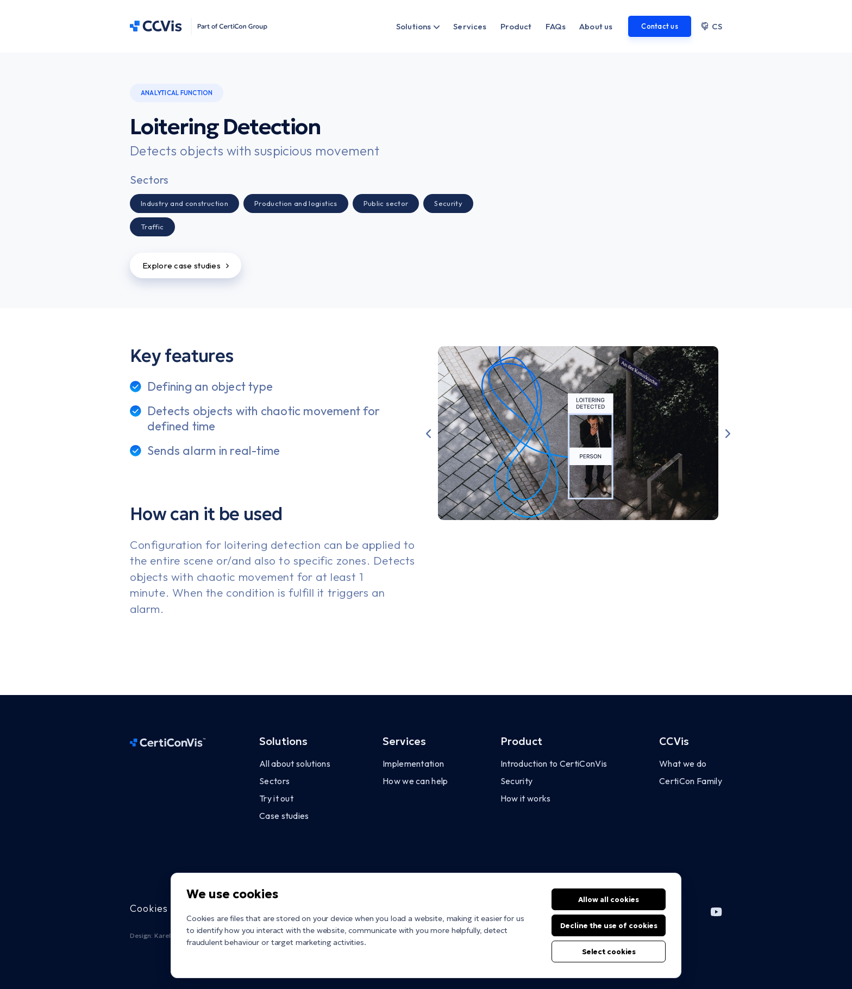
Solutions (413, 26)
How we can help (415, 780)
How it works (525, 798)
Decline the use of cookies (608, 937)
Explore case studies (185, 265)
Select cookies (609, 963)
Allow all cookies (608, 911)
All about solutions (294, 763)
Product (516, 26)
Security (516, 780)
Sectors (274, 780)
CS (711, 26)
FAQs (556, 26)
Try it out (276, 798)
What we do (682, 763)
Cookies (149, 908)
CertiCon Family (690, 780)
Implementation (413, 763)
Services (469, 26)
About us (595, 26)
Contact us (659, 26)
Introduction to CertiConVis (553, 763)
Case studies (284, 815)
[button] (428, 433)
